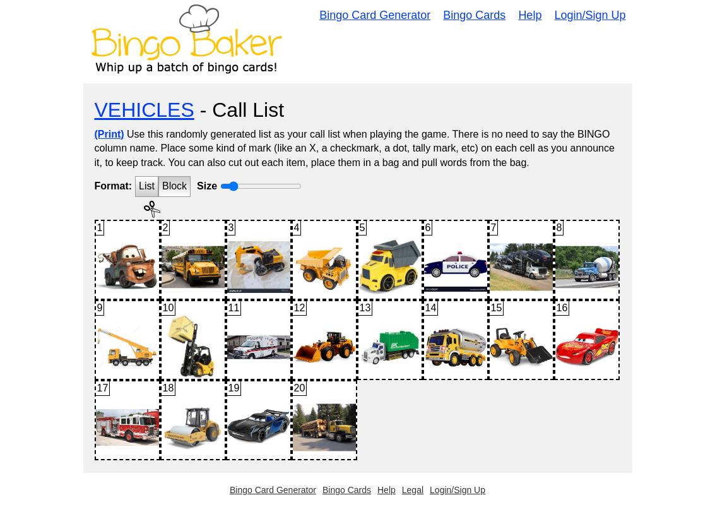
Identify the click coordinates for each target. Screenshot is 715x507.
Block (174, 186)
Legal (412, 490)
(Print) (109, 134)
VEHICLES (144, 109)
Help (529, 15)
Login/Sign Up (589, 15)
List (147, 186)
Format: (114, 186)
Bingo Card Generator (374, 15)
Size (207, 186)
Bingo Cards (474, 15)
